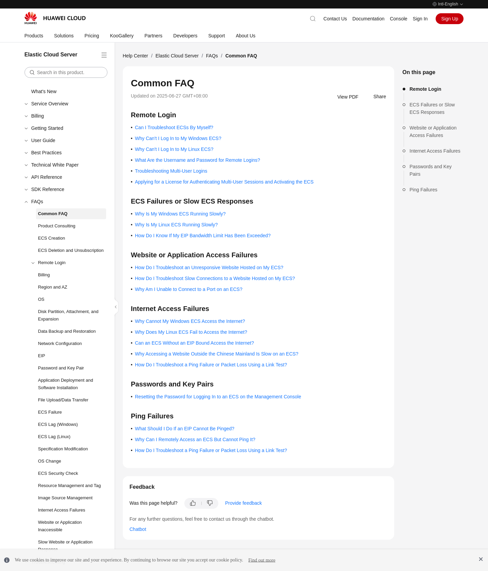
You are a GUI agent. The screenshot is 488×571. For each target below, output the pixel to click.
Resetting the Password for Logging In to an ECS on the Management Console (218, 396)
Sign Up (449, 18)
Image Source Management (65, 497)
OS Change (49, 461)
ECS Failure (50, 412)
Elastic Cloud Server (177, 55)
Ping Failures (423, 189)
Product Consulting (56, 225)
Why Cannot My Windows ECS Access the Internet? (190, 321)
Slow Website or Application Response (65, 545)
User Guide (43, 140)
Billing (37, 116)
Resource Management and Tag (69, 485)
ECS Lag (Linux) (54, 436)
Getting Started (47, 128)
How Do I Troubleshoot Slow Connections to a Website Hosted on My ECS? (215, 278)
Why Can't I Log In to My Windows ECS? (178, 138)
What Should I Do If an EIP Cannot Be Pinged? (184, 428)
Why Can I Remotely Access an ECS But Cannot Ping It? (195, 439)
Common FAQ (53, 213)
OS (41, 299)
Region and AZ (52, 287)
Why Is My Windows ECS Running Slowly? (180, 214)
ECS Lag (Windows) (58, 424)
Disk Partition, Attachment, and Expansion (68, 315)
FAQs (37, 201)
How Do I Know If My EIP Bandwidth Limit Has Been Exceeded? (203, 235)
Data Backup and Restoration (67, 331)
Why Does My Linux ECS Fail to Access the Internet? (191, 332)
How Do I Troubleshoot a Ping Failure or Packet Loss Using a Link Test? (211, 364)
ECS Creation (51, 238)
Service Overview (49, 103)
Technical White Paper (55, 165)
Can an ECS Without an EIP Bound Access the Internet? (194, 343)
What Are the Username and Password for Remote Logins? (197, 160)
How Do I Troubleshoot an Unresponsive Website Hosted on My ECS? (209, 267)
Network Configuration (60, 343)
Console (398, 18)
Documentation (368, 18)
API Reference (46, 177)
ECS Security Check (58, 473)
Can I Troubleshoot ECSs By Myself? (174, 127)
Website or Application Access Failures (432, 131)
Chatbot (138, 529)
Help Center (135, 55)
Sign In (420, 18)
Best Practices (46, 152)
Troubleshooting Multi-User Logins (171, 171)
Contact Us (335, 18)
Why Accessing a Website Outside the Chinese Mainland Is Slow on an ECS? (217, 354)
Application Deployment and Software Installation (65, 384)
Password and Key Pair (61, 367)
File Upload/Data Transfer (63, 399)
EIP (41, 355)
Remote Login (52, 262)
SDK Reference (47, 189)
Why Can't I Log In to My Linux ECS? (174, 149)
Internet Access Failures (61, 510)
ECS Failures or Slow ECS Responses (432, 108)
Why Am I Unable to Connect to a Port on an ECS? (188, 289)
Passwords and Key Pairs (430, 170)
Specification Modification (63, 448)
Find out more (261, 560)
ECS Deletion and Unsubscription (71, 250)
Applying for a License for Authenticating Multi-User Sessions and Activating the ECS (224, 182)
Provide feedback (243, 503)
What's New (43, 91)
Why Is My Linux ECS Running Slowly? (176, 224)
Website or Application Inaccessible (60, 526)
